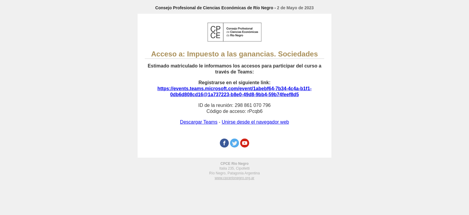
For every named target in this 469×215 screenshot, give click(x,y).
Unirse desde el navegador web (255, 122)
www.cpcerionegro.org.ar (235, 178)
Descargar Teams (198, 122)
